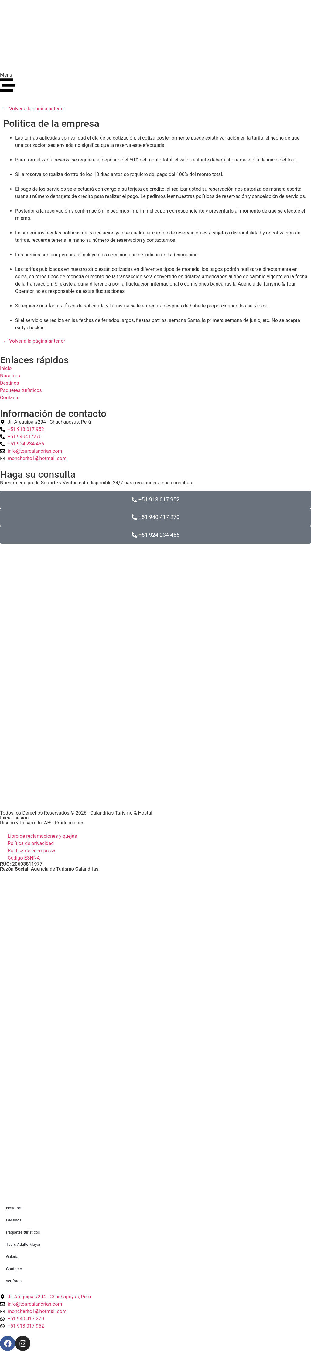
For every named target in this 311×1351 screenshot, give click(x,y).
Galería (12, 1256)
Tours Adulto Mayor (23, 1244)
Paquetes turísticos (23, 1232)
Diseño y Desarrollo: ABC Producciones (42, 823)
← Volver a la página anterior (34, 109)
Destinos (14, 1220)
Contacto (14, 1268)
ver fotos (14, 1281)
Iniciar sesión (14, 818)
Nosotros (14, 1208)
